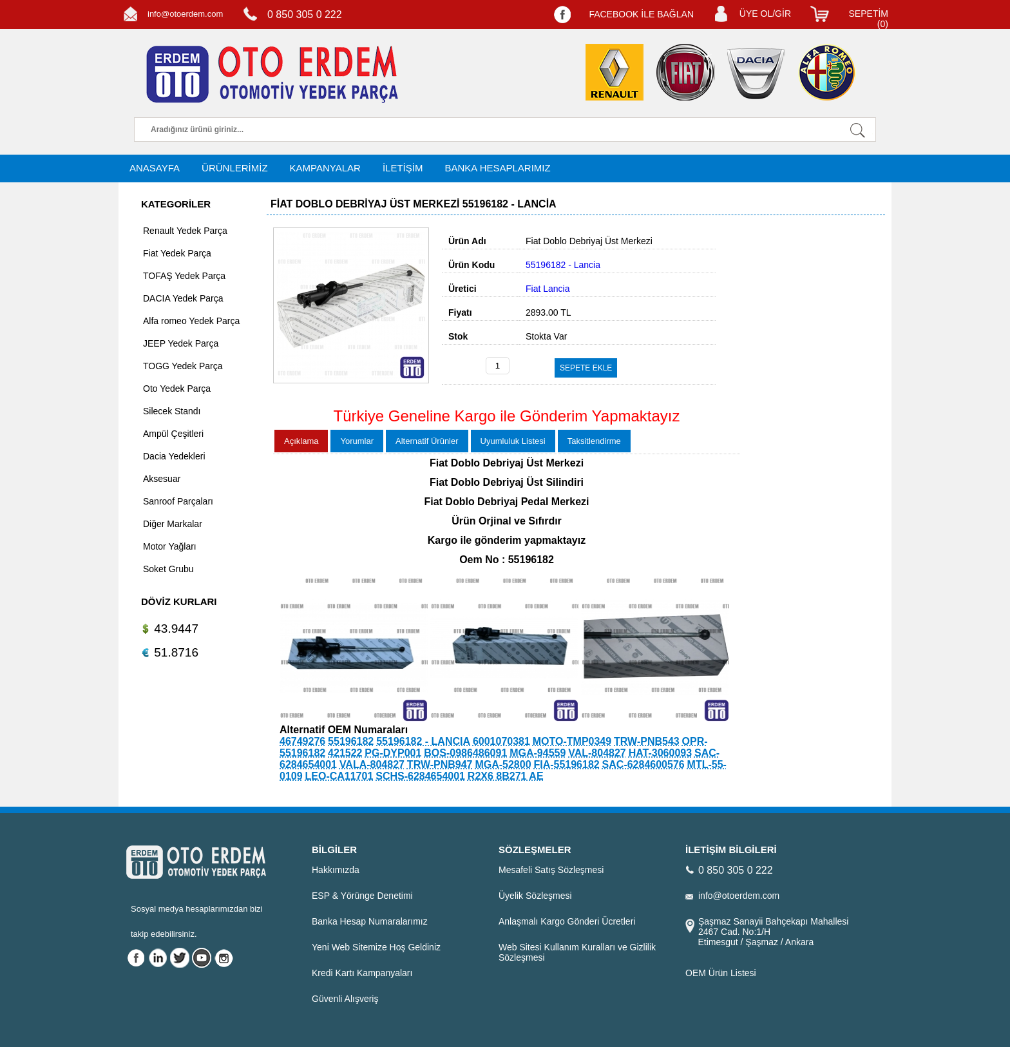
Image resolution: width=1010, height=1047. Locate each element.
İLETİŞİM (403, 167)
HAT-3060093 (660, 752)
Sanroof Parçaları (178, 501)
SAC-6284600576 (643, 764)
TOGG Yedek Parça (182, 366)
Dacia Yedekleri (174, 456)
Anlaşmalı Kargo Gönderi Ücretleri (567, 921)
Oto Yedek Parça (177, 388)
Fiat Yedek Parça (177, 253)
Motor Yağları (169, 546)
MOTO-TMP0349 (572, 741)
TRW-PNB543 (647, 741)
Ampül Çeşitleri (173, 433)
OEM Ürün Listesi (720, 973)
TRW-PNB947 (440, 764)
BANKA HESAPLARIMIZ (497, 167)
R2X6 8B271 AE (506, 776)
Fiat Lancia (547, 288)
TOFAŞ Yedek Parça (184, 276)
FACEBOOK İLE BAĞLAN (641, 14)
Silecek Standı (172, 411)
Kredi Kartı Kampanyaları (362, 973)
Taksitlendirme (594, 441)
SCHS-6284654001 (420, 776)
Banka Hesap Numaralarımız (370, 921)
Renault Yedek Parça (185, 231)
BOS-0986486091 (465, 752)
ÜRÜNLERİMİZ (235, 167)
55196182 (351, 741)
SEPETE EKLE (586, 367)
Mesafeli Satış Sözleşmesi (551, 870)
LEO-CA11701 (339, 776)
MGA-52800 (503, 764)
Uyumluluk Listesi (513, 441)
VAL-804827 (597, 752)
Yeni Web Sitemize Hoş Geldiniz (376, 947)
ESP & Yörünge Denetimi (362, 895)
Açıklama (301, 441)
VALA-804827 (372, 764)
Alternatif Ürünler (427, 441)
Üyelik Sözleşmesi (535, 895)
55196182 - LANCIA (423, 741)
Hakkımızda (335, 870)
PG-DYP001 (393, 752)
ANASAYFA (154, 167)
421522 (345, 752)
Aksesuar (161, 479)
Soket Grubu (168, 569)
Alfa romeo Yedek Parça (191, 321)
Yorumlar (357, 441)
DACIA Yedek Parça (183, 298)
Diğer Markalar (172, 524)
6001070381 (501, 741)
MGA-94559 (538, 752)
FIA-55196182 (566, 764)
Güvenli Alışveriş (345, 999)
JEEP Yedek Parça (180, 343)
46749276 (302, 741)
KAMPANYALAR (325, 167)
